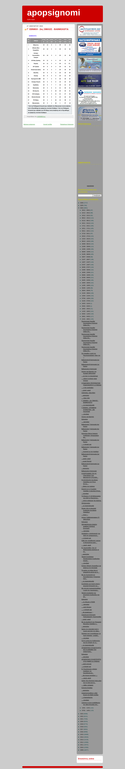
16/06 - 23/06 (86, 272)
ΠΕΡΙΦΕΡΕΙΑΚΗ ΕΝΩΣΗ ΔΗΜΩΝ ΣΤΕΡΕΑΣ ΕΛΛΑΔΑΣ (89, 526)
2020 (82, 721)
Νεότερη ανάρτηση (29, 124)
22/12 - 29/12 (86, 213)
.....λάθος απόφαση (87, 685)
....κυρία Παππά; (87, 461)
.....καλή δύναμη (86, 607)
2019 (82, 724)
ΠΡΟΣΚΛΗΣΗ (86, 503)
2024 (82, 208)
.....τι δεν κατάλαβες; (88, 387)
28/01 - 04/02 (86, 316)
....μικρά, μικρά (86, 390)
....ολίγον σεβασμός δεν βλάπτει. (91, 500)
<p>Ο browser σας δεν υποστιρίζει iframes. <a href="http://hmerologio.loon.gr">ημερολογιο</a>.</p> (90, 175)
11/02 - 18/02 (86, 311)
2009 (82, 750)
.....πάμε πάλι (86, 398)
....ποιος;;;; (85, 515)
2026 (82, 203)
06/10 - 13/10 (86, 241)
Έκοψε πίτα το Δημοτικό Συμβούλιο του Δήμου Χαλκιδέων (89, 510)
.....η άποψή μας (86, 444)
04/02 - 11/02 (86, 314)
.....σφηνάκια (85, 422)
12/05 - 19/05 (86, 285)
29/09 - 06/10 (86, 244)
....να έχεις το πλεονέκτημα (90, 376)
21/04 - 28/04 (86, 293)
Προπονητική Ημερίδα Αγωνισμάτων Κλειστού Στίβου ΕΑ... (89, 323)
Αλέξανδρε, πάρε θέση (88, 393)
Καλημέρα (85, 419)
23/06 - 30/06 (86, 270)
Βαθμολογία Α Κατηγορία (89, 369)
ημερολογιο (90, 186)
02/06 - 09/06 (86, 277)
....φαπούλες (85, 395)
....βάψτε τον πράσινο (88, 486)
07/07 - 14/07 (86, 264)
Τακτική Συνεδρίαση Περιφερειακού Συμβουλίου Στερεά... (91, 558)
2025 (82, 205)
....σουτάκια (85, 493)
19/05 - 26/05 (86, 283)
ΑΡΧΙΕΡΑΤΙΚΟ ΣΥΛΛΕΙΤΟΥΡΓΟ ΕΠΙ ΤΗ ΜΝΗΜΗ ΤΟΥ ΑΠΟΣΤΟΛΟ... (91, 649)
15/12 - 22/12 (86, 215)
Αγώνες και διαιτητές (88, 417)
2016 (82, 732)
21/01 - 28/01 (86, 319)
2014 (82, 737)
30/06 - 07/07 (86, 267)
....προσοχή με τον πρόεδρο (90, 451)
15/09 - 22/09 (86, 249)
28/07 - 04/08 (86, 257)
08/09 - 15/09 (86, 252)
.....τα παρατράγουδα (88, 405)
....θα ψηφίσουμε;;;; (87, 612)
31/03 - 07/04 (86, 301)
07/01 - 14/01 (86, 710)
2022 (82, 716)
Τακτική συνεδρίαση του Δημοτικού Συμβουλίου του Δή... (90, 595)
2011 (82, 745)
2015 (82, 734)
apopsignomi (53, 12)
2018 (82, 726)
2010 (82, 747)
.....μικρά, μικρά (86, 545)
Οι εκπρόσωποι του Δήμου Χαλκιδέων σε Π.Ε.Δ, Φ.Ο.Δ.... (90, 482)
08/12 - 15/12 (86, 218)
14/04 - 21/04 (86, 296)
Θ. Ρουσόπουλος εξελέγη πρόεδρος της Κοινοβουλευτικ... (89, 671)
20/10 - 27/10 (86, 236)
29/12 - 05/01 (86, 210)
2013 (82, 739)
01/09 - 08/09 (86, 254)
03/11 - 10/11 (86, 231)
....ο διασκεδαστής (87, 697)
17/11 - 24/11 (86, 226)
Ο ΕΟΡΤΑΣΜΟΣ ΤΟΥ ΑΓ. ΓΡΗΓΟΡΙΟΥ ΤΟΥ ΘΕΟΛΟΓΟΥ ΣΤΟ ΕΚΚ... (90, 475)
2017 (82, 729)
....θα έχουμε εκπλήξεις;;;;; (89, 675)
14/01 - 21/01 (86, 708)
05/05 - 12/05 (86, 288)
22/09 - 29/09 (86, 246)
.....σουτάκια (85, 414)
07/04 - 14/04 (86, 298)
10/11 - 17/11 (86, 228)
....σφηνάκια (85, 657)
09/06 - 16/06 (86, 275)
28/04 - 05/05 (86, 290)
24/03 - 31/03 (86, 303)
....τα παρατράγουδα (88, 506)
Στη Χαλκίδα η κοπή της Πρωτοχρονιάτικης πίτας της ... (91, 355)
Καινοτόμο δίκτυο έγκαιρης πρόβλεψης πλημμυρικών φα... (90, 435)
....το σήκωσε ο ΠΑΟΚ (88, 602)
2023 (82, 714)
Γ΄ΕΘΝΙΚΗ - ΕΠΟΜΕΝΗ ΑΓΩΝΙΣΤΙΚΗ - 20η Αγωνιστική (89, 409)
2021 (82, 719)
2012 (82, 742)
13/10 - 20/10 (86, 239)
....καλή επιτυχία (86, 664)
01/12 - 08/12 (86, 220)
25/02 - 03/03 (86, 306)
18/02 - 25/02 (86, 308)
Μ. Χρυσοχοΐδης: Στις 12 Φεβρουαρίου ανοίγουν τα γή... (90, 549)
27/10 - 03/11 (86, 233)
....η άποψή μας (86, 538)
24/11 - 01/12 (86, 223)
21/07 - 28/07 (86, 259)
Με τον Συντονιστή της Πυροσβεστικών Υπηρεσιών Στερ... (91, 576)
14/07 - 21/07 (86, 262)
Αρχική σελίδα (47, 124)
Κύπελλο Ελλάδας (87, 688)
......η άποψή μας (87, 609)
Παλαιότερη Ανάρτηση (67, 124)
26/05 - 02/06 (86, 280)
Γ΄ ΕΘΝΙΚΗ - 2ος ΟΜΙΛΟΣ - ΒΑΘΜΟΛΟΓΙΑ (48, 29)
